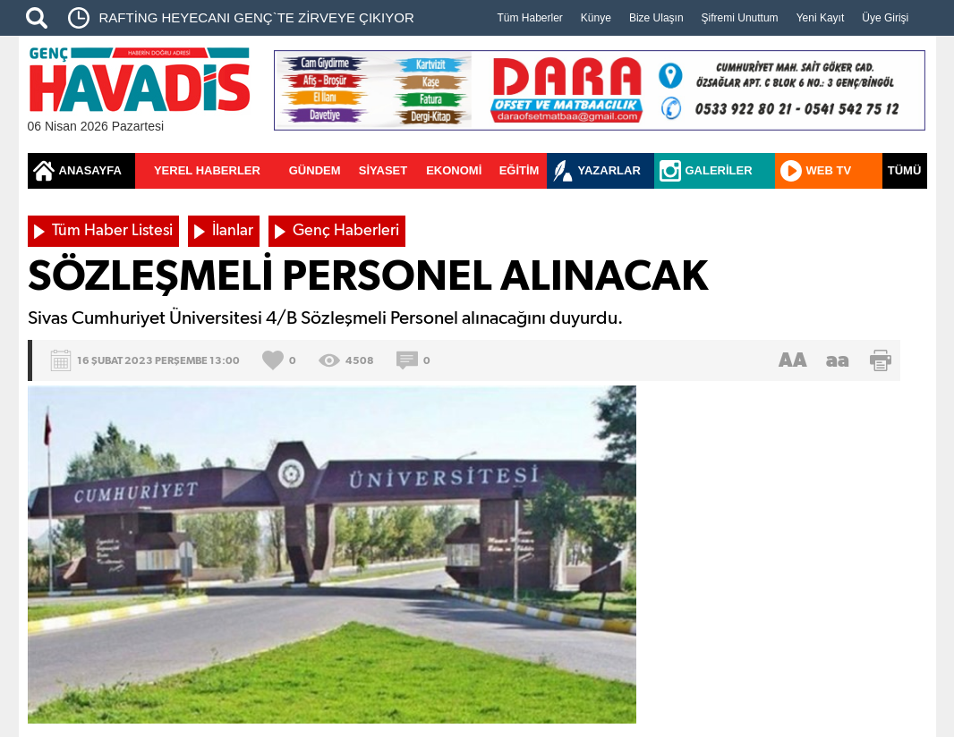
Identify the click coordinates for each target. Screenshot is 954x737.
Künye (596, 18)
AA (793, 360)
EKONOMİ (453, 170)
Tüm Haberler (530, 18)
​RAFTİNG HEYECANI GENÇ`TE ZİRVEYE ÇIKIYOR (256, 17)
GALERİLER (719, 170)
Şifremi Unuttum (740, 18)
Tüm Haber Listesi (112, 231)
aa (837, 360)
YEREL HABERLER (207, 170)
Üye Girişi (885, 18)
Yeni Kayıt (820, 18)
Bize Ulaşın (656, 18)
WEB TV (829, 170)
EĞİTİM (519, 170)
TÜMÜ (905, 170)
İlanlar (232, 231)
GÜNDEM (315, 170)
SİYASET (383, 170)
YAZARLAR (609, 170)
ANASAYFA (90, 170)
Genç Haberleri (346, 231)
